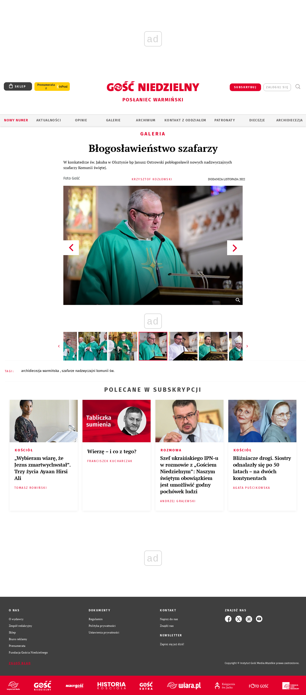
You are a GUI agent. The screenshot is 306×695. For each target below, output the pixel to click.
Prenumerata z (46, 86)
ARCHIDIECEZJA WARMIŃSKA (40, 371)
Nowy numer (16, 120)
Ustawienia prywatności (104, 632)
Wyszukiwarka (297, 86)
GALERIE (113, 120)
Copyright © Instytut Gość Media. (245, 663)
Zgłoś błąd (20, 663)
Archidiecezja (289, 120)
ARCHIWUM (145, 120)
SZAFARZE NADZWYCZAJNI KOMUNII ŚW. (88, 371)
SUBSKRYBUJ (245, 87)
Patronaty (224, 120)
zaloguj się (277, 87)
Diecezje (257, 120)
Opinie (81, 120)
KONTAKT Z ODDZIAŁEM (185, 120)
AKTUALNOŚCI (48, 120)
